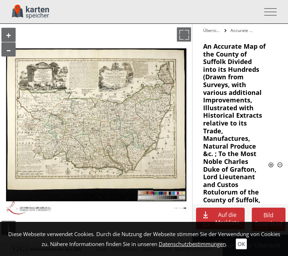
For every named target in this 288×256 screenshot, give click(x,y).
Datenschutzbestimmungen (192, 243)
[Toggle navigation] (268, 12)
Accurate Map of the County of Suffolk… (242, 30)
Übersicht (212, 30)
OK (241, 243)
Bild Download (268, 219)
